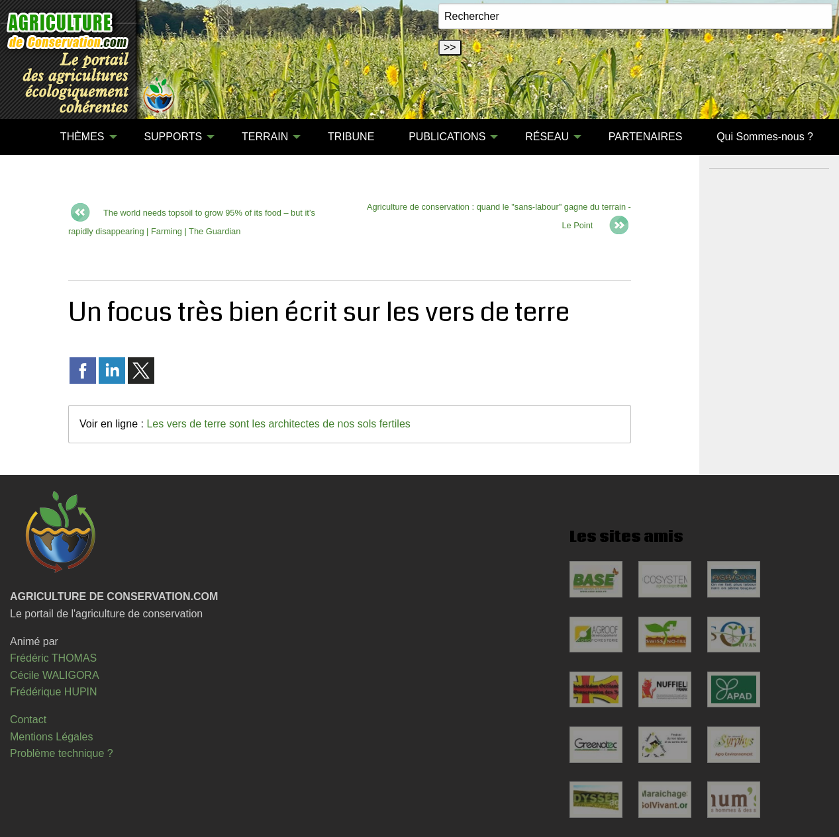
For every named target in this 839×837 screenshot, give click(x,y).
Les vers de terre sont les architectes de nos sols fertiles (278, 423)
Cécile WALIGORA (54, 675)
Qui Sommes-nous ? (764, 136)
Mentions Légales (51, 736)
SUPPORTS (173, 136)
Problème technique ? (61, 753)
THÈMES (82, 136)
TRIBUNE (351, 136)
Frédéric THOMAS (53, 658)
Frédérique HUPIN (53, 691)
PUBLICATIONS (447, 136)
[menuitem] (25, 137)
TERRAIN (265, 136)
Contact (28, 719)
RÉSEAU (547, 136)
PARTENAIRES (645, 136)
